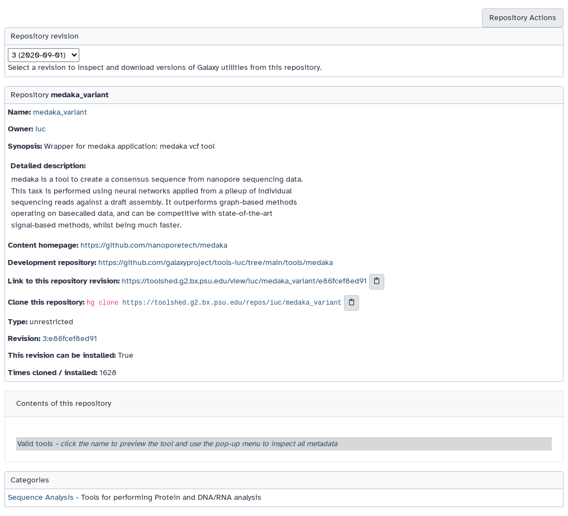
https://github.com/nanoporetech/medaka (153, 245)
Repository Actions (522, 17)
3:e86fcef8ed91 (69, 338)
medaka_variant (60, 112)
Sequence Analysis (41, 497)
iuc (40, 129)
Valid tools (177, 443)
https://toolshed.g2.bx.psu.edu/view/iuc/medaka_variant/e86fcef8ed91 (244, 281)
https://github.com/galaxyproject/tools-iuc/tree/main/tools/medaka (215, 262)
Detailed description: (48, 166)
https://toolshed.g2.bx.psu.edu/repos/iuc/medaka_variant (231, 303)
